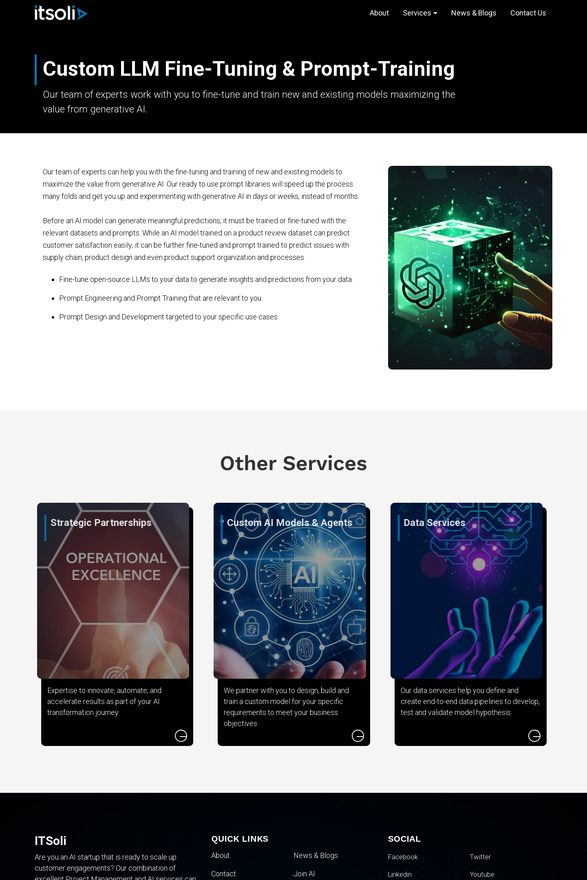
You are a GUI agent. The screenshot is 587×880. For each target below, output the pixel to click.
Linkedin (401, 874)
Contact (223, 873)
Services (417, 13)
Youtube (483, 874)
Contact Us (528, 13)
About (379, 13)
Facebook (403, 856)
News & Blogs (474, 13)
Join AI (304, 873)
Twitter (481, 856)
